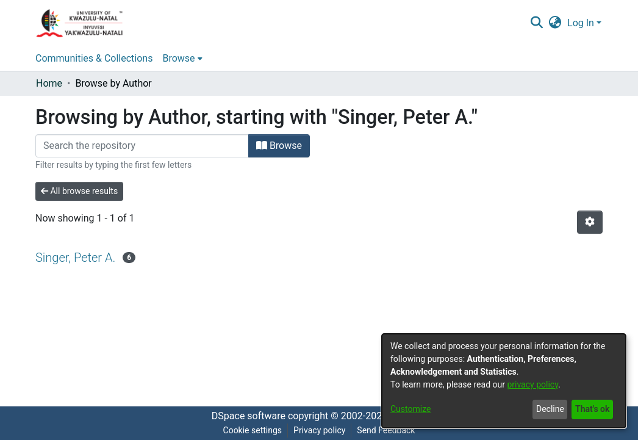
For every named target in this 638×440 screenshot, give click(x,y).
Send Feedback (386, 430)
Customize (410, 409)
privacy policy (532, 384)
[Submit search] (536, 23)
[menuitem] (555, 23)
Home (49, 83)
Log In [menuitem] (580, 23)
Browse (279, 145)
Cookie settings (252, 430)
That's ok (592, 409)
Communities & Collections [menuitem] (93, 58)
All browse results (79, 191)
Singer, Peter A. (75, 257)
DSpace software (248, 416)
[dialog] (504, 381)
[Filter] (142, 145)
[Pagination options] (590, 222)
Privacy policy (319, 430)
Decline (550, 409)
